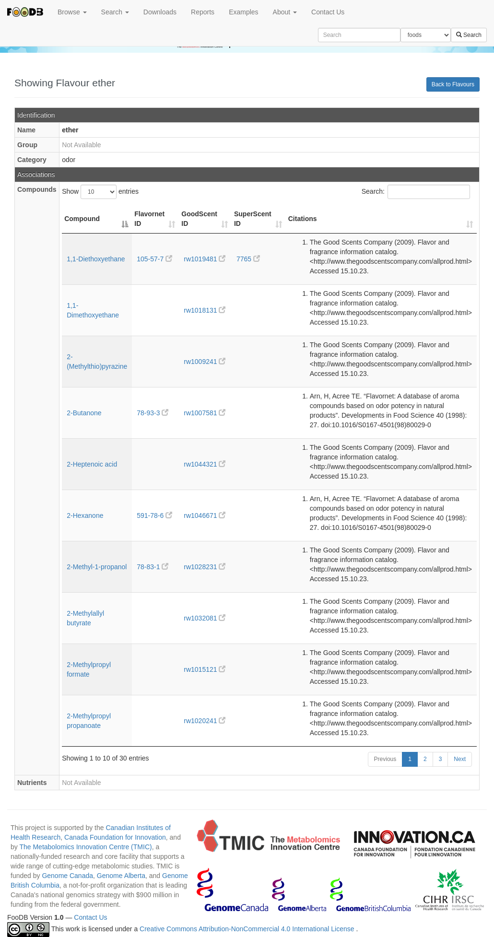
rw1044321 (204, 464)
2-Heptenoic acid (92, 464)
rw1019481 (204, 259)
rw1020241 (204, 721)
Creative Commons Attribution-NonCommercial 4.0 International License (248, 929)
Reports (202, 12)
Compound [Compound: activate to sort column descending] (82, 219)
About (285, 12)
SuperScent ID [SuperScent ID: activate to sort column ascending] (252, 218)
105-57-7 (154, 259)
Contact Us (327, 12)
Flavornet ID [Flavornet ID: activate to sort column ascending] (149, 218)
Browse (72, 12)
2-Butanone (84, 413)
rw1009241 (204, 361)
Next (460, 759)
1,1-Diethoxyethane (96, 259)
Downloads (159, 12)
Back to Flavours (453, 84)
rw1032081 (204, 618)
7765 (248, 259)
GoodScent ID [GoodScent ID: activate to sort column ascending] (199, 218)
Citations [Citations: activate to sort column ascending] (302, 219)
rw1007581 (204, 413)
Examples (243, 12)
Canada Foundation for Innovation (115, 837)
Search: (416, 192)
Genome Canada (67, 875)
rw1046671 (204, 515)
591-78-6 (154, 515)
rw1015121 (204, 669)
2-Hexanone (85, 515)
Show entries (100, 192)
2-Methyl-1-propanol (97, 567)
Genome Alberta (121, 875)
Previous (385, 759)
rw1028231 (204, 567)
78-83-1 (152, 567)
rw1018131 (204, 310)
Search (115, 12)
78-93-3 (152, 413)
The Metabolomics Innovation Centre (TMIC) (85, 847)
